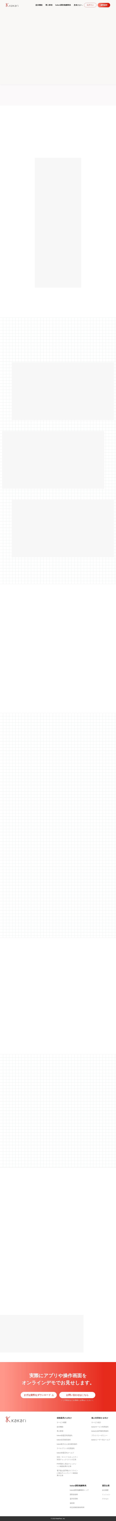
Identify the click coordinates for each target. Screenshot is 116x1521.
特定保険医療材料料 (77, 1507)
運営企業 (106, 1486)
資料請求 (103, 5)
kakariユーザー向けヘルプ (100, 1440)
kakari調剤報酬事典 (63, 5)
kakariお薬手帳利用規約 (100, 1431)
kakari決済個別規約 (64, 1440)
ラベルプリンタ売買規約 (66, 1448)
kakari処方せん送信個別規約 (67, 1444)
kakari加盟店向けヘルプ (65, 1453)
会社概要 (105, 1490)
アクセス (105, 1499)
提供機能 (38, 5)
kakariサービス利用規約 (100, 1427)
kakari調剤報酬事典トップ (79, 1490)
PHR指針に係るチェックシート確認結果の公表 (66, 1465)
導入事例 (48, 5)
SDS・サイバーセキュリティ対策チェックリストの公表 (67, 1458)
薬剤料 (72, 1503)
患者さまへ (78, 5)
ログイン (90, 5)
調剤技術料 (74, 1494)
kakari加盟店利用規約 (64, 1435)
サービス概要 (61, 1422)
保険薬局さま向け (64, 1418)
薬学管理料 (74, 1499)
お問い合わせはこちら (77, 1395)
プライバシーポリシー (99, 1435)
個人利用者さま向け (99, 1418)
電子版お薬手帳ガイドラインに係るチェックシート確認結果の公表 (67, 1473)
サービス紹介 (96, 1422)
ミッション (106, 1494)
